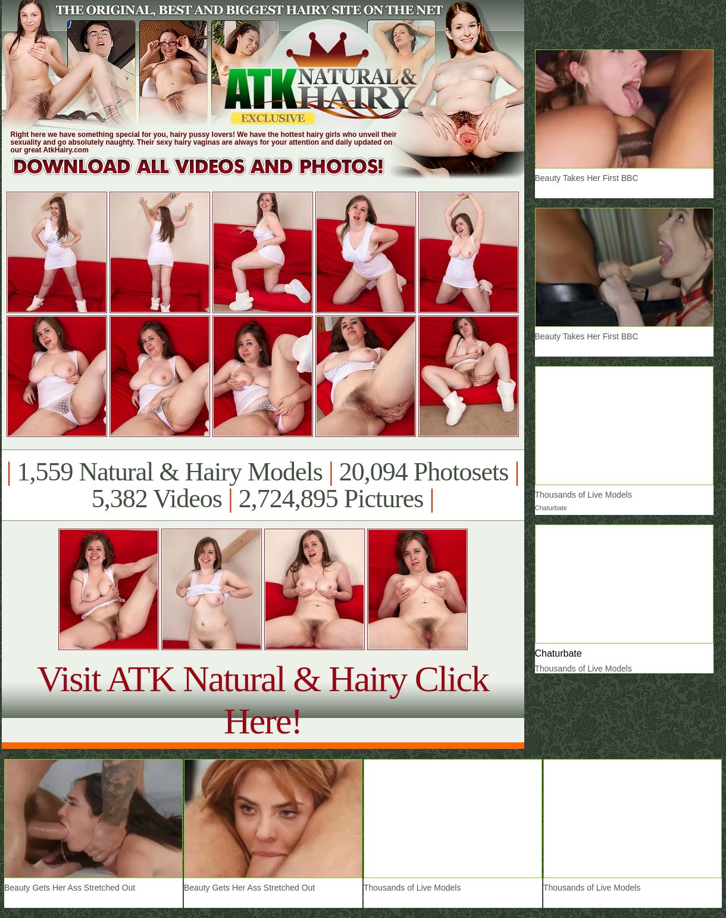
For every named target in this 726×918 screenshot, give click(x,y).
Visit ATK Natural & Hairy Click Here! (263, 699)
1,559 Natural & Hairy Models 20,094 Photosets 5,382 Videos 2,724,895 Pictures (263, 485)
